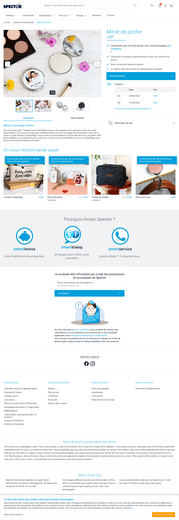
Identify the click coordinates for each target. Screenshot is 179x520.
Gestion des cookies (57, 403)
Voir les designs (117, 76)
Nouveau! (96, 15)
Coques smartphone (13, 420)
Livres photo (28, 15)
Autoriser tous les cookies (163, 515)
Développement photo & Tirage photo (21, 407)
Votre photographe (100, 388)
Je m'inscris (63, 293)
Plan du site (53, 392)
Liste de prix (97, 396)
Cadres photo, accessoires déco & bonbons (20, 415)
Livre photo (9, 400)
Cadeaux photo (11, 396)
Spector (51, 388)
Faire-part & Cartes (13, 392)
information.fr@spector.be (147, 388)
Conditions (53, 396)
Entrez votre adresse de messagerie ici (75, 282)
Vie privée (52, 400)
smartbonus (97, 392)
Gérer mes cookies (14, 514)
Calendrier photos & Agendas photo (20, 388)
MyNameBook (10, 411)
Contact (110, 15)
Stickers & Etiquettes (14, 424)
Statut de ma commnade (103, 400)
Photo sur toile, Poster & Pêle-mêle (20, 403)
